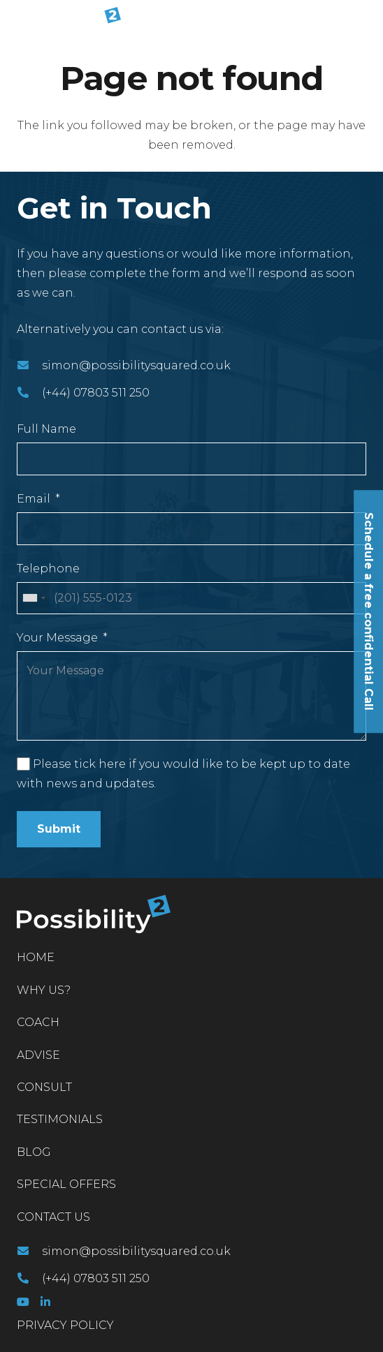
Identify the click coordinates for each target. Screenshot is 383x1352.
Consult (44, 1087)
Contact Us (53, 1217)
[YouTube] (23, 1301)
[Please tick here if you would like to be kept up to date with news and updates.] (23, 764)
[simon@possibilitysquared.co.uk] (29, 366)
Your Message (57, 637)
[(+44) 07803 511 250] (29, 393)
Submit (58, 828)
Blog (34, 1152)
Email (33, 498)
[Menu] (363, 20)
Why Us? (44, 990)
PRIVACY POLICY (65, 1325)
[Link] (66, 21)
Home (36, 957)
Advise (38, 1055)
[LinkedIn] (45, 1301)
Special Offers (66, 1184)
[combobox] (33, 598)
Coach (38, 1022)
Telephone (48, 568)
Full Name (46, 429)
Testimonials (60, 1119)
